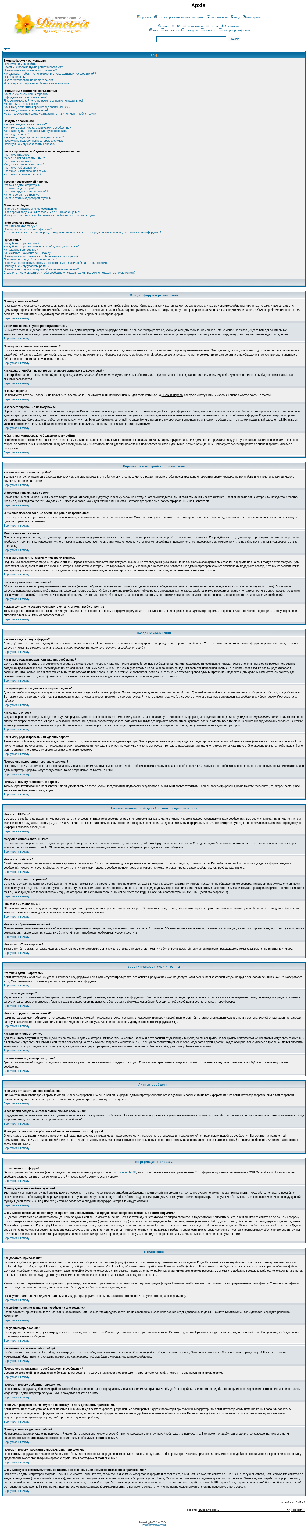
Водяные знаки (218, 17)
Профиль (144, 17)
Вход (235, 17)
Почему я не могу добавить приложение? (31, 259)
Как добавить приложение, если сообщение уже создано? (41, 246)
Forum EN (208, 30)
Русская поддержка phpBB (154, 1525)
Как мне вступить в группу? (21, 194)
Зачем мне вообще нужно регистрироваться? (33, 67)
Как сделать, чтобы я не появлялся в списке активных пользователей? (50, 73)
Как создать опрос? (16, 134)
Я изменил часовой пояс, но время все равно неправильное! (43, 100)
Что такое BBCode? (16, 154)
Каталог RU (170, 30)
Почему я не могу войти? (20, 63)
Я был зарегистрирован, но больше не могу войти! (37, 83)
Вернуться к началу (16, 318)
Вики (153, 30)
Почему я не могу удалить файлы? (26, 266)
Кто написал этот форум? (20, 226)
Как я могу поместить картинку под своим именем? (37, 107)
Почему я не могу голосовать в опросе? (29, 144)
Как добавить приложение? (21, 243)
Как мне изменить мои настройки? (26, 94)
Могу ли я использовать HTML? (24, 158)
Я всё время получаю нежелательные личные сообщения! (42, 212)
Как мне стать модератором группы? (27, 198)
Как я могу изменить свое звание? (26, 110)
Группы (212, 26)
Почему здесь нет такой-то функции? (28, 229)
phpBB (152, 1522)
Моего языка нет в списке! (21, 104)
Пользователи (193, 26)
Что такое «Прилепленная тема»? (26, 171)
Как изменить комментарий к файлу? (28, 253)
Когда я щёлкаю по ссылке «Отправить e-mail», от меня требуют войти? (50, 113)
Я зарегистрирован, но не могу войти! (28, 80)
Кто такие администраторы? (22, 185)
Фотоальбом (230, 26)
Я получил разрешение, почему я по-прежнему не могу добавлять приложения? (56, 262)
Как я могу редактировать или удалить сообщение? (37, 127)
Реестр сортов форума (234, 30)
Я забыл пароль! (14, 77)
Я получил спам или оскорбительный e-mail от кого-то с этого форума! (50, 215)
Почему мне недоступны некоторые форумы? (33, 140)
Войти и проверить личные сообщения (179, 17)
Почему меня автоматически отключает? (30, 70)
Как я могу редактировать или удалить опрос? (34, 137)
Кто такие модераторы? (19, 188)
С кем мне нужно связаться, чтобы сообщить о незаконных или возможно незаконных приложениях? (70, 272)
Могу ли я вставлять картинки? (24, 164)
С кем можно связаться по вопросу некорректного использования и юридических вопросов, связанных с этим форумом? (82, 232)
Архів (6, 48)
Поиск (163, 26)
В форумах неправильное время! (25, 97)
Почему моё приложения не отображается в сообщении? (41, 256)
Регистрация (252, 17)
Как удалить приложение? (21, 249)
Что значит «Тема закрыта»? (22, 174)
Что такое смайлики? (17, 161)
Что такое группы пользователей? (26, 191)
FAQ (176, 26)
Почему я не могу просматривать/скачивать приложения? (41, 269)
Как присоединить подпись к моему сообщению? (35, 131)
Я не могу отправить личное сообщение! (30, 208)
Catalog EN (189, 30)
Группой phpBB (126, 1172)
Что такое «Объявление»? (21, 167)
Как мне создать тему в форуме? (25, 124)
